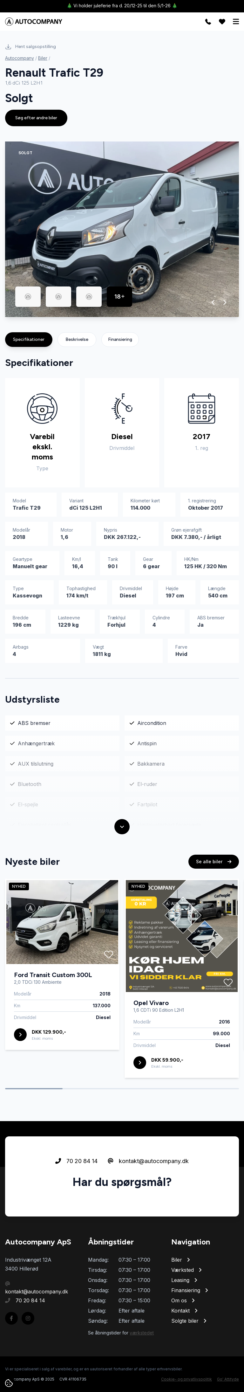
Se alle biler (213, 861)
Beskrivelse (76, 339)
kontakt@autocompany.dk (148, 1161)
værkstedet (142, 1332)
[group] (122, 229)
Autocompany (19, 58)
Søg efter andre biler (36, 118)
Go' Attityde (228, 1379)
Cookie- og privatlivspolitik (186, 1379)
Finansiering (120, 339)
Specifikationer (28, 339)
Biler (42, 58)
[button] (213, 302)
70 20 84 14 (76, 1161)
